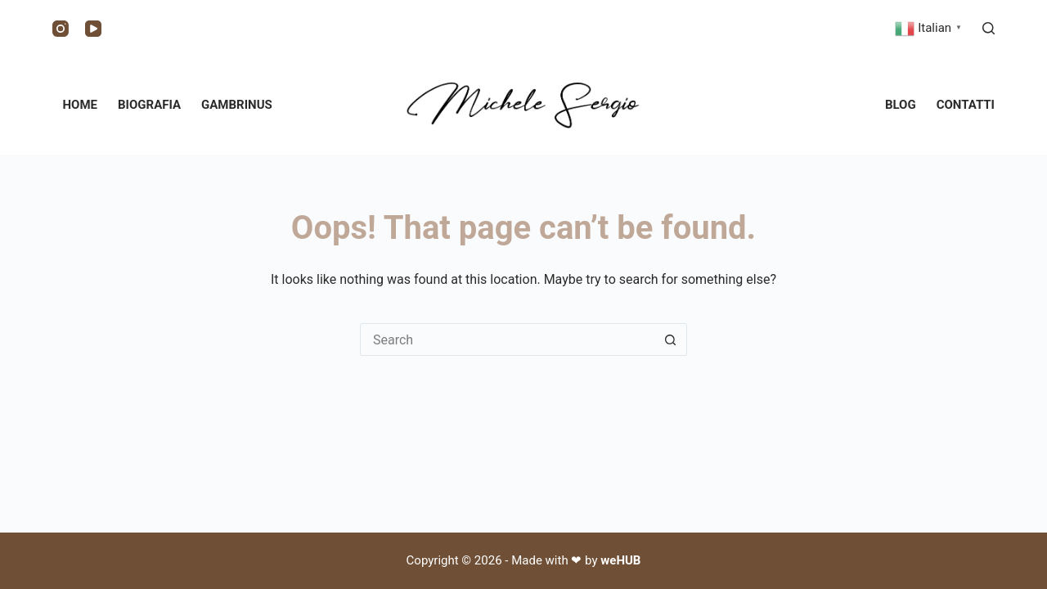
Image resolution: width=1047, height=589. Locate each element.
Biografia (149, 104)
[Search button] (670, 339)
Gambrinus (236, 104)
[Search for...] (507, 339)
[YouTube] (93, 28)
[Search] (988, 28)
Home (80, 104)
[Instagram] (60, 28)
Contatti (966, 104)
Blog (900, 104)
